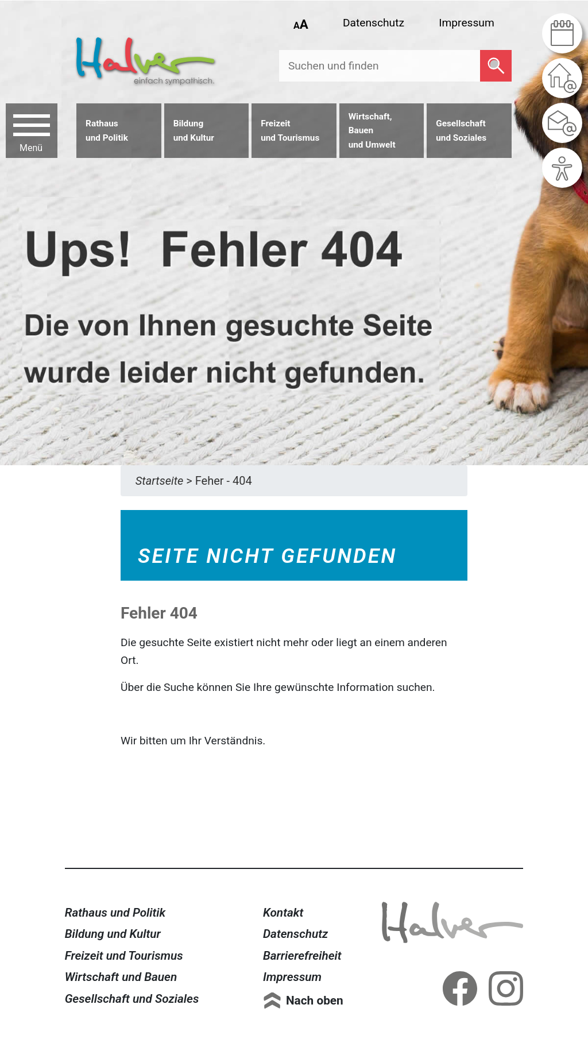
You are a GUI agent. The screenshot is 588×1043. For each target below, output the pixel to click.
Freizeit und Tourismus (124, 956)
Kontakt (283, 913)
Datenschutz (373, 22)
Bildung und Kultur (113, 934)
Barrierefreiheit (302, 956)
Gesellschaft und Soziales (132, 999)
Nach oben (314, 1000)
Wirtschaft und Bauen (121, 977)
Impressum (466, 22)
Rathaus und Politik (115, 913)
